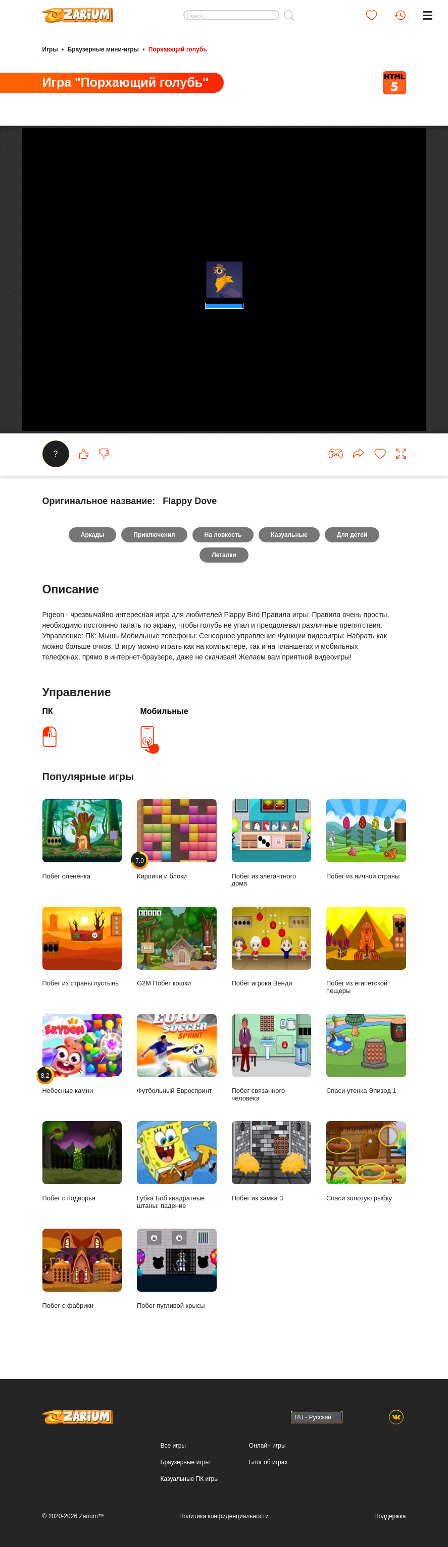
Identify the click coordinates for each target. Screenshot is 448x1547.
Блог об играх (268, 1462)
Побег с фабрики (82, 1269)
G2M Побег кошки (177, 947)
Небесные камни (82, 1054)
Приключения (154, 534)
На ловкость (223, 534)
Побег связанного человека (272, 1058)
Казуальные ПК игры (190, 1478)
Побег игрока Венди (272, 947)
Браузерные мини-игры (103, 49)
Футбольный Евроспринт (177, 1054)
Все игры (173, 1445)
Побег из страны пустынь (82, 947)
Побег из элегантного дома (272, 843)
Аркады (93, 534)
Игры (50, 49)
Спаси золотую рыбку (366, 1161)
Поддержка (390, 1516)
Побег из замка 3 (272, 1161)
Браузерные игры (185, 1462)
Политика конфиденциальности (224, 1516)
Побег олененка (82, 839)
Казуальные (289, 534)
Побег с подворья (82, 1161)
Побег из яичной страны (366, 839)
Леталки (224, 555)
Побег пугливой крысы (177, 1269)
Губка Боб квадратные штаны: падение (177, 1165)
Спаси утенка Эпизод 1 (366, 1054)
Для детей (352, 534)
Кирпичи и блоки (177, 839)
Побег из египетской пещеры (366, 951)
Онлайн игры (267, 1445)
